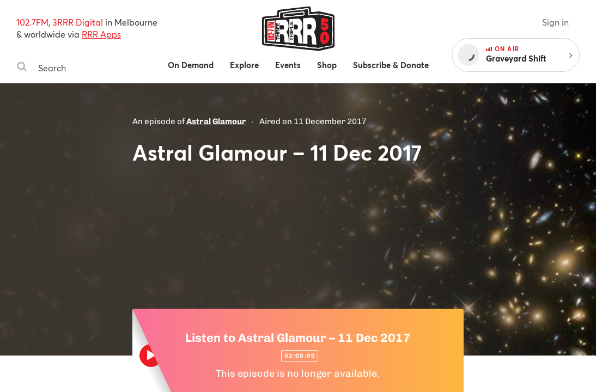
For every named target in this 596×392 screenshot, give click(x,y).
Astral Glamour (216, 121)
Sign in (555, 22)
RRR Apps (101, 34)
